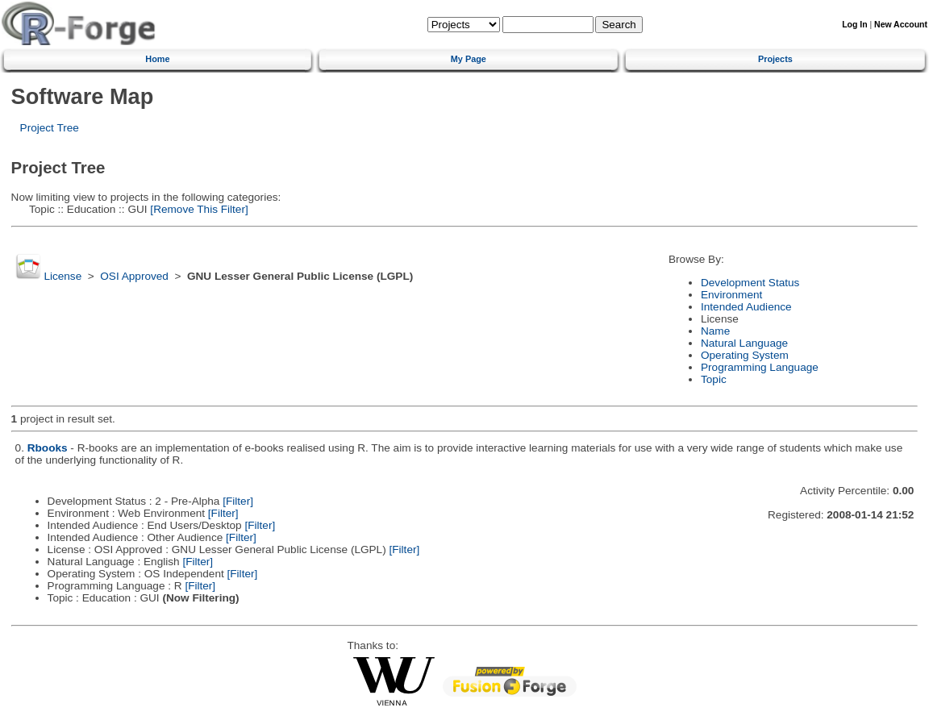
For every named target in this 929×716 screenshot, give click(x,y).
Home (157, 59)
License (62, 276)
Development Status (750, 283)
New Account (900, 24)
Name (715, 331)
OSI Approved (134, 276)
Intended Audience (746, 307)
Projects (775, 59)
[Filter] (238, 501)
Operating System (745, 355)
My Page (468, 59)
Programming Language (760, 367)
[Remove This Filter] (198, 209)
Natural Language (744, 343)
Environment (731, 295)
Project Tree (49, 128)
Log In (854, 24)
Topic (714, 379)
